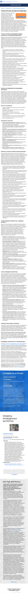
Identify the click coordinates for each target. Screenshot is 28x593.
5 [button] (12, 461)
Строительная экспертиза (19, 8)
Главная (2, 8)
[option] (14, 392)
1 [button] (6, 461)
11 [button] (21, 461)
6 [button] (14, 461)
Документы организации (18, 365)
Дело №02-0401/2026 (7, 438)
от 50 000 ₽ (23, 14)
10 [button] (20, 461)
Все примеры (14, 468)
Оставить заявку (8, 385)
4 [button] (10, 461)
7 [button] (15, 461)
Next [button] (26, 379)
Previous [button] (2, 379)
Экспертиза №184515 (8, 433)
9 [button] (18, 461)
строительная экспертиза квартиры (16, 524)
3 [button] (9, 461)
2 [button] (7, 461)
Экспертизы (8, 8)
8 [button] (17, 461)
